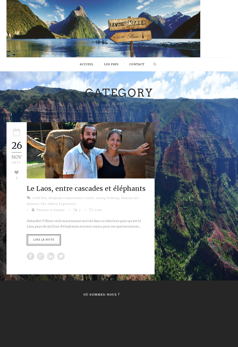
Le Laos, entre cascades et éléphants (86, 189)
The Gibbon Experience (58, 204)
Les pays (111, 64)
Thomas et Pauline (50, 210)
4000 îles (39, 198)
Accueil (87, 64)
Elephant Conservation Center (71, 198)
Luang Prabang (108, 198)
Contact (136, 64)
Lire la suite (43, 239)
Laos (98, 210)
